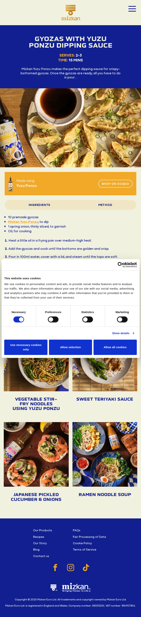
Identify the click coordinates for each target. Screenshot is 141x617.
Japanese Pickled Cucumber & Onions (36, 497)
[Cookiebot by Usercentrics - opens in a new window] (120, 265)
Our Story (40, 543)
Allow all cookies (115, 347)
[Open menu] (132, 9)
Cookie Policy (82, 543)
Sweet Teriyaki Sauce (104, 399)
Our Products (42, 530)
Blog (36, 549)
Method (105, 205)
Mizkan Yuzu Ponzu (23, 221)
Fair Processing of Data (89, 536)
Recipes (38, 536)
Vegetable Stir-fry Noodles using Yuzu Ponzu (36, 404)
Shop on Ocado (115, 183)
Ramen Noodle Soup (105, 494)
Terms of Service (84, 549)
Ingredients (39, 205)
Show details (121, 333)
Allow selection (70, 347)
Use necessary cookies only (26, 347)
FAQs (76, 530)
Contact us (41, 556)
